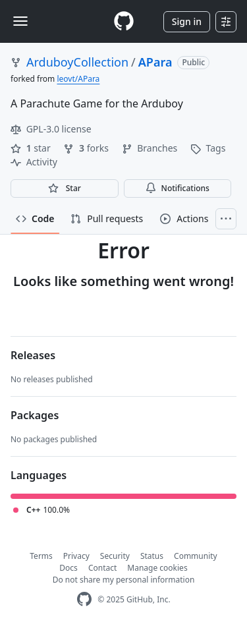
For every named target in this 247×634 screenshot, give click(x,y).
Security (115, 556)
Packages (35, 415)
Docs (68, 567)
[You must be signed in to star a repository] (65, 188)
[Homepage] (123, 21)
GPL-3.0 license (51, 129)
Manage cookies (157, 567)
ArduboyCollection (77, 62)
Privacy (76, 556)
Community (195, 556)
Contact (102, 567)
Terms (41, 556)
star (32, 148)
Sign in (187, 21)
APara (155, 62)
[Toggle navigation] (20, 21)
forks (87, 148)
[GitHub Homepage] (84, 599)
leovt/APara (78, 78)
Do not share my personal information (124, 579)
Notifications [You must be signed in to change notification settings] (177, 188)
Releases (33, 355)
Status (151, 556)
